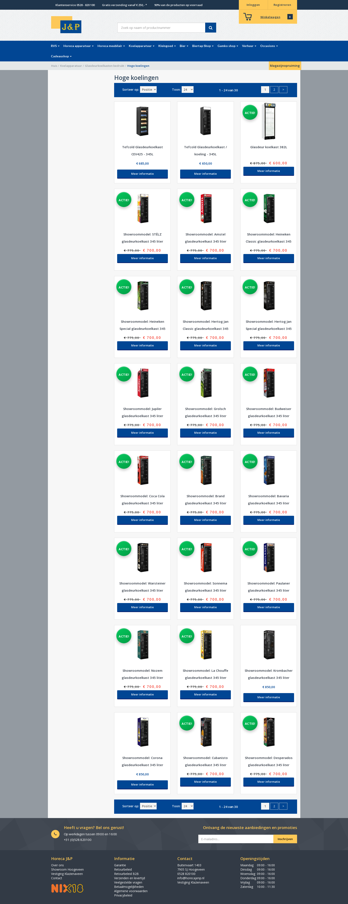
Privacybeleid (123, 895)
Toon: (176, 89)
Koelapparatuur (71, 66)
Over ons (57, 865)
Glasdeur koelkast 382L (268, 147)
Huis (54, 66)
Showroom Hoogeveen (67, 869)
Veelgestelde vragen (128, 882)
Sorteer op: (130, 89)
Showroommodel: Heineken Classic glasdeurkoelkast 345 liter (268, 241)
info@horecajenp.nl (190, 878)
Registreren (282, 5)
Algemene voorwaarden (131, 891)
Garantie (120, 865)
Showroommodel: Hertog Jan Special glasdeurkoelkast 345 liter (269, 328)
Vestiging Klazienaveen (67, 874)
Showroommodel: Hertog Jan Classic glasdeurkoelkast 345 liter (205, 328)
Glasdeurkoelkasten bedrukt (104, 66)
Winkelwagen (270, 17)
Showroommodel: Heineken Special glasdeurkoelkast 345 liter (142, 328)
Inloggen (253, 5)
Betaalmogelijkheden (129, 887)
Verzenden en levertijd (129, 878)
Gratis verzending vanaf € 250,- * (124, 5)
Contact (56, 878)
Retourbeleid (123, 869)
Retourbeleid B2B (126, 874)
